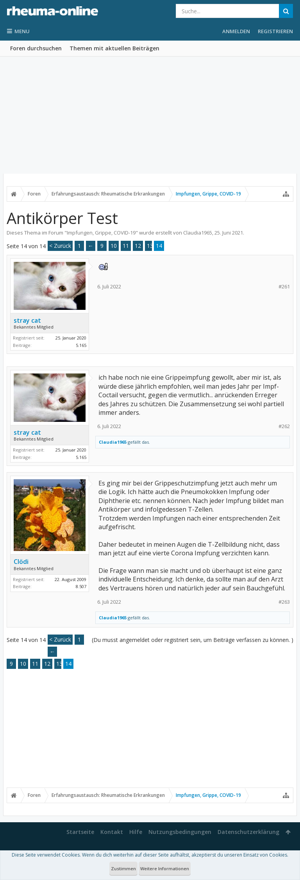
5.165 (81, 345)
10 (114, 245)
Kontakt (111, 832)
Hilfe (135, 832)
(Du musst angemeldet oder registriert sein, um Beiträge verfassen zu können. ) (192, 640)
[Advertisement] (150, 115)
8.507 (81, 586)
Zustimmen (123, 868)
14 (159, 245)
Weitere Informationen (164, 868)
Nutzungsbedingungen (179, 832)
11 (126, 245)
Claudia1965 (197, 232)
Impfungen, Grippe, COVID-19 (101, 232)
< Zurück (60, 245)
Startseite (80, 832)
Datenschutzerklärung (248, 832)
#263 (284, 602)
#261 (284, 286)
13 (150, 245)
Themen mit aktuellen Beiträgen (114, 48)
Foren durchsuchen (36, 48)
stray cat (27, 320)
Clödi (21, 561)
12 (138, 245)
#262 (284, 426)
